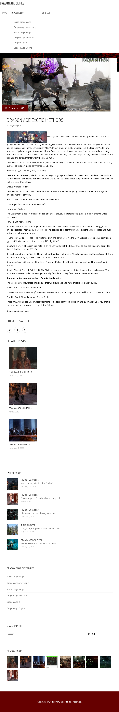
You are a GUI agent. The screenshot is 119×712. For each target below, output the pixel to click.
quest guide (84, 213)
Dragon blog (18, 12)
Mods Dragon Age (22, 32)
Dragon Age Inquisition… (32, 540)
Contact (46, 12)
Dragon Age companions (20, 444)
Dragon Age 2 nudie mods (20, 372)
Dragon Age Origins (23, 47)
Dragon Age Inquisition (24, 37)
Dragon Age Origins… (30, 480)
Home (4, 12)
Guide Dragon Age (22, 22)
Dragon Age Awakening (25, 27)
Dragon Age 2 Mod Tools (20, 408)
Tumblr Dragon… (29, 525)
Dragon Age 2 (20, 42)
